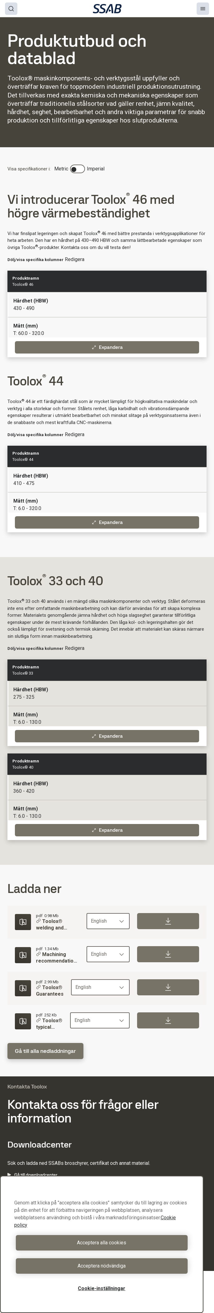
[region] (101, 1244)
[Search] (11, 8)
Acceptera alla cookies (101, 1243)
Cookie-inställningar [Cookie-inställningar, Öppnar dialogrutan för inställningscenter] (101, 1288)
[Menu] (203, 8)
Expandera (107, 347)
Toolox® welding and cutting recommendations (57, 925)
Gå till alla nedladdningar (45, 1050)
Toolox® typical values (49, 1024)
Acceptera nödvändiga (102, 1266)
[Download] (168, 921)
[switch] (77, 169)
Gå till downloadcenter (32, 1175)
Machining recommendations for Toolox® (57, 958)
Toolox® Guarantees (50, 991)
